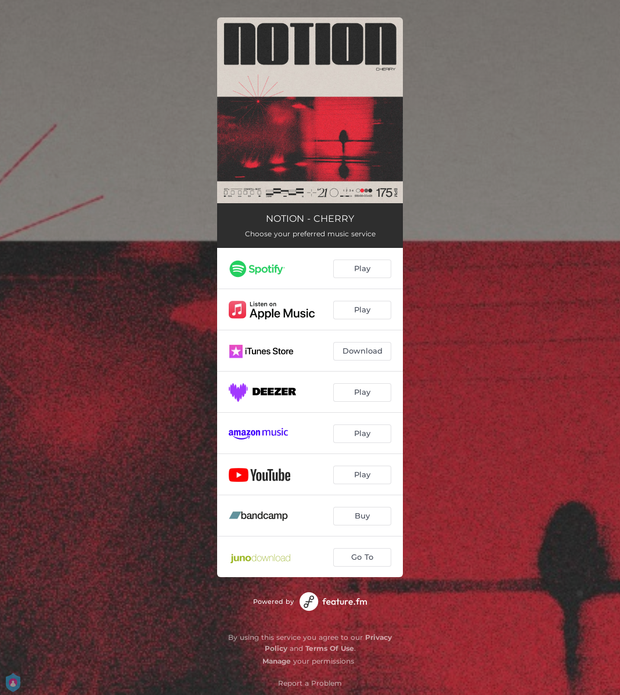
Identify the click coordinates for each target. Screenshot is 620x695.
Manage (276, 661)
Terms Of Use (329, 648)
